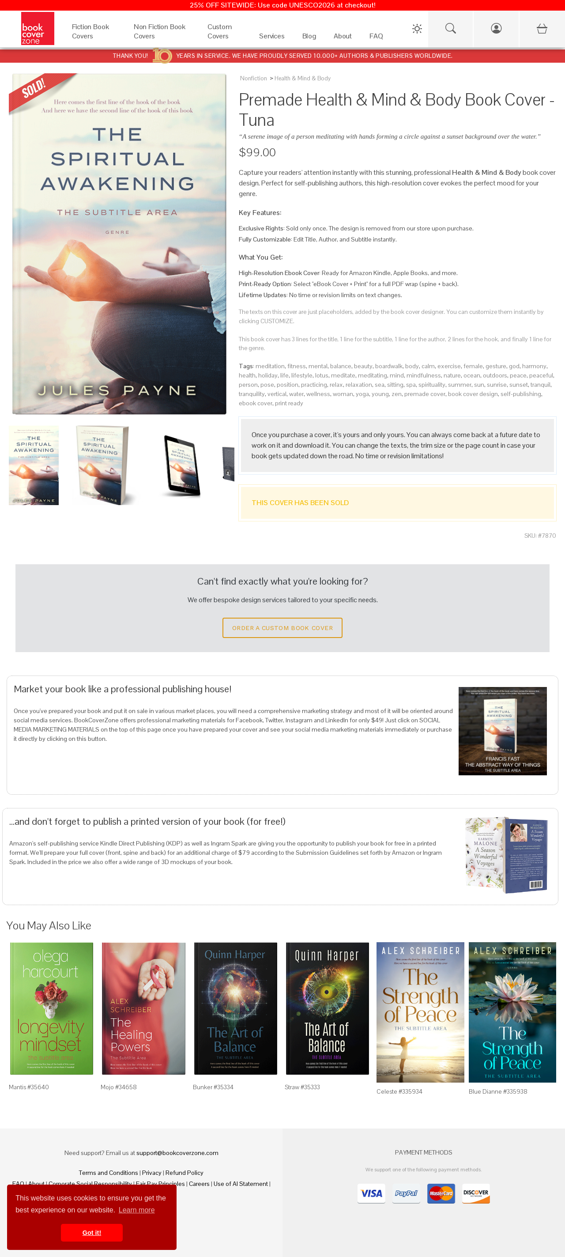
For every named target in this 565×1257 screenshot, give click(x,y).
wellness (318, 394)
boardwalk (389, 366)
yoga (362, 394)
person (248, 385)
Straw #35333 (302, 1087)
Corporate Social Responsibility (90, 1184)
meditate (343, 375)
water (296, 394)
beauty (363, 366)
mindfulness (424, 375)
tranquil (540, 385)
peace (518, 375)
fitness (296, 366)
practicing (314, 385)
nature (452, 375)
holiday (268, 375)
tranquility (252, 394)
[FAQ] (376, 38)
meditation (270, 366)
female (473, 366)
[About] (343, 38)
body (412, 366)
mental (318, 366)
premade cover (424, 394)
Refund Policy (184, 1173)
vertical (276, 394)
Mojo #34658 (119, 1087)
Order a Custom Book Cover (282, 627)
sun (479, 385)
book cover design (473, 394)
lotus (321, 375)
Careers (199, 1184)
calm (428, 366)
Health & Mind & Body (303, 78)
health (247, 375)
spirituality (431, 385)
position (287, 385)
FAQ (18, 1184)
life (284, 375)
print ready (289, 403)
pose (267, 385)
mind (397, 375)
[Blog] (309, 38)
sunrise (497, 385)
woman (343, 394)
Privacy (152, 1173)
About (36, 1184)
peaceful (541, 375)
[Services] (272, 38)
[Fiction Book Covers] (94, 38)
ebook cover (255, 403)
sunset (518, 385)
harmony (534, 366)
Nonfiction (253, 78)
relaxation (359, 385)
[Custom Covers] (224, 38)
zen (397, 394)
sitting (395, 385)
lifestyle (302, 375)
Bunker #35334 (213, 1087)
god (514, 366)
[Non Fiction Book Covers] (162, 38)
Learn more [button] (137, 1210)
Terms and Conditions (108, 1173)
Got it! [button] (92, 1232)
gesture (496, 366)
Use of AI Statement (241, 1184)
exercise (449, 366)
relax (336, 385)
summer (459, 385)
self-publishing (521, 394)
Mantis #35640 (29, 1087)
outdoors (495, 375)
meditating (372, 375)
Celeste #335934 (399, 1091)
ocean (471, 375)
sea (379, 385)
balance (340, 366)
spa (411, 385)
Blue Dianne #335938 (498, 1091)
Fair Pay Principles (160, 1184)
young (380, 394)
